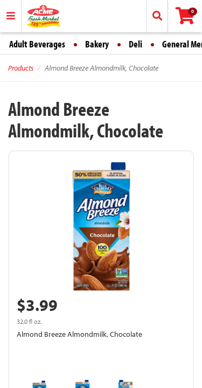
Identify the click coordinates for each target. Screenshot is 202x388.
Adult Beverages (37, 44)
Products (20, 68)
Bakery (97, 44)
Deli (135, 44)
